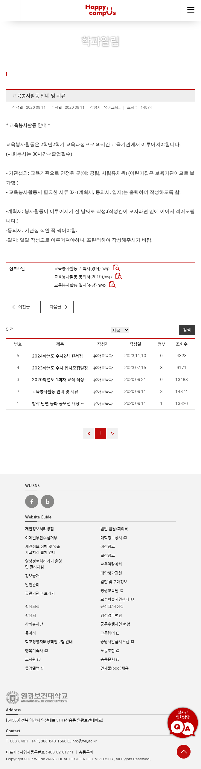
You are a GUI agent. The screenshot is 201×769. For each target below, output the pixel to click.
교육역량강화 (111, 564)
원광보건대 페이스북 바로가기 (31, 501)
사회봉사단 (34, 624)
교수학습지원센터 (114, 599)
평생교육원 (109, 591)
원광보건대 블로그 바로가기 (47, 501)
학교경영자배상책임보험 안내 (49, 642)
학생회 (30, 615)
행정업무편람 (111, 615)
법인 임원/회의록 (114, 529)
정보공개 (32, 576)
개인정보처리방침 (39, 529)
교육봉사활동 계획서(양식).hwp (82, 268)
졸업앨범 (32, 668)
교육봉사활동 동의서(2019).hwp (83, 277)
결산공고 (107, 555)
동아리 (30, 633)
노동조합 (107, 651)
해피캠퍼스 (101, 10)
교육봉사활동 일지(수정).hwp (80, 285)
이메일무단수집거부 (41, 538)
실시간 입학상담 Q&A (182, 722)
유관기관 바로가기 (40, 593)
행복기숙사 (34, 651)
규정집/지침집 (112, 606)
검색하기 (10, 10)
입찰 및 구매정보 (113, 582)
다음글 (55, 307)
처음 (88, 433)
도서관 (30, 659)
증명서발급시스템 (114, 642)
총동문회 (107, 659)
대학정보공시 (111, 538)
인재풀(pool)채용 (114, 668)
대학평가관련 (111, 573)
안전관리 (32, 585)
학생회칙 (32, 606)
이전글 (24, 307)
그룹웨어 (107, 633)
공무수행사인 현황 (115, 624)
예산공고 (107, 546)
